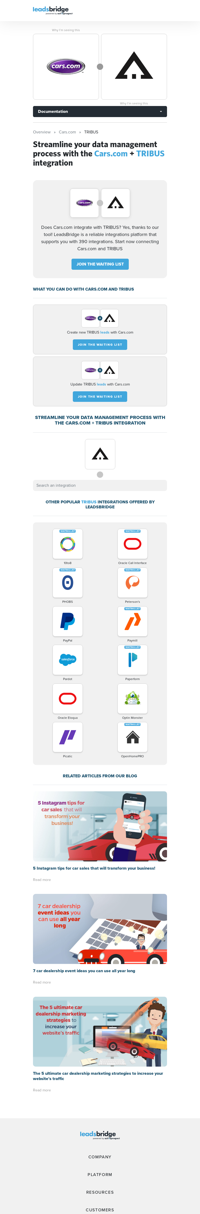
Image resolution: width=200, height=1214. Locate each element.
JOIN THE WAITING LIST (100, 264)
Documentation (53, 111)
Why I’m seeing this (66, 30)
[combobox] (100, 485)
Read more (42, 880)
